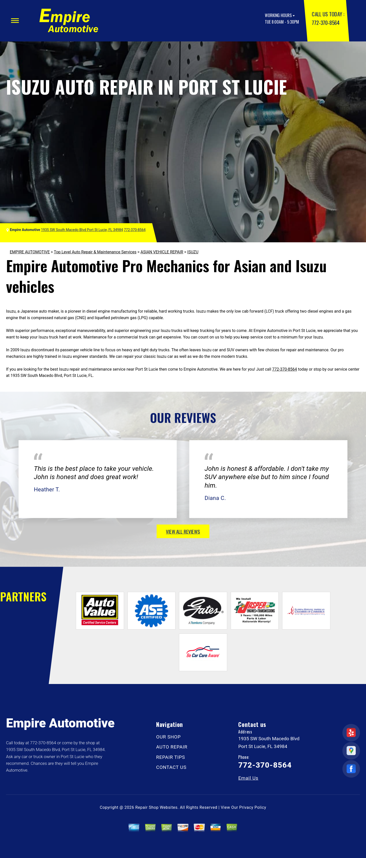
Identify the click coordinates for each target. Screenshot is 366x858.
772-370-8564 (325, 22)
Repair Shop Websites (156, 807)
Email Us (248, 778)
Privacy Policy (252, 807)
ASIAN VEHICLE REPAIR (162, 252)
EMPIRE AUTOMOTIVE (30, 252)
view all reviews (183, 531)
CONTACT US (171, 767)
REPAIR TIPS (170, 757)
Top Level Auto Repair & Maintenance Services (95, 252)
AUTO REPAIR (171, 747)
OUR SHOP (168, 737)
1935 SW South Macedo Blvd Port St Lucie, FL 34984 (82, 230)
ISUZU (192, 252)
